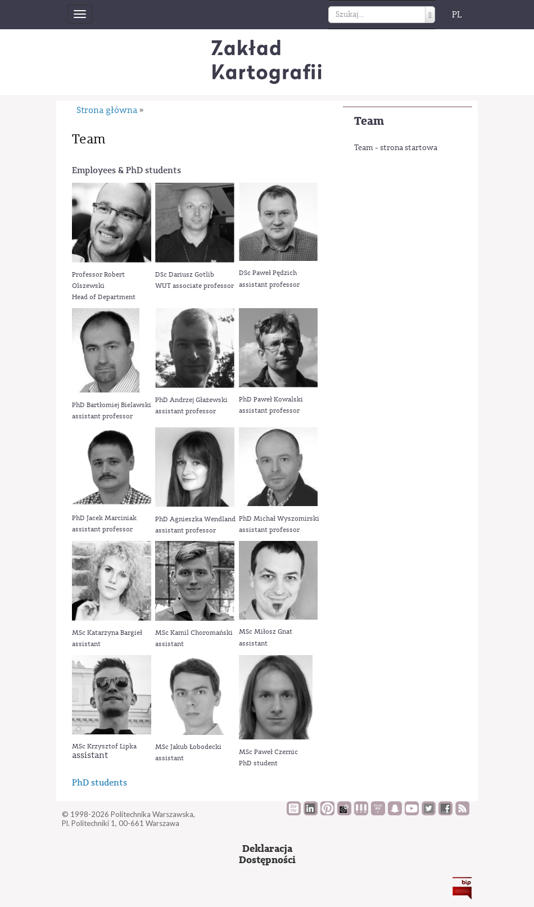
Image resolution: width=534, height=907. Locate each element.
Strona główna (106, 110)
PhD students (99, 782)
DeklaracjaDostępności (267, 854)
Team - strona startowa (395, 148)
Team (369, 121)
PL (457, 14)
